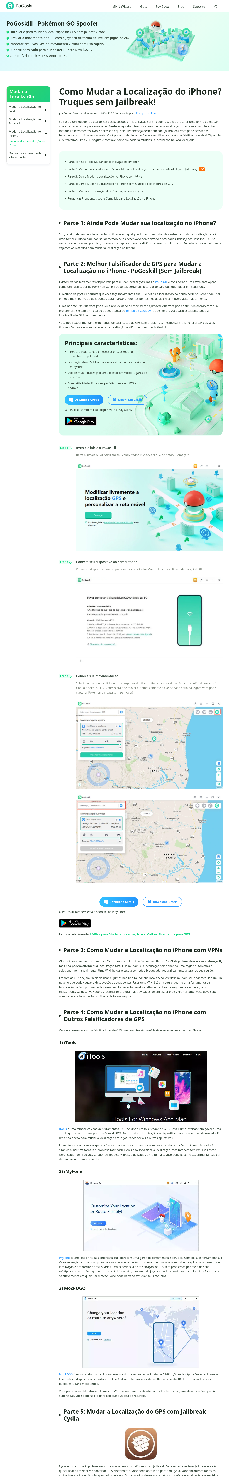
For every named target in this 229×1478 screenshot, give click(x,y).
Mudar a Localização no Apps (25, 109)
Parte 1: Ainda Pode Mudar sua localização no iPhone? (102, 162)
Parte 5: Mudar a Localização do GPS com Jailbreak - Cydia (105, 191)
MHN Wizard (121, 6)
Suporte (199, 6)
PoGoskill (161, 283)
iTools (63, 1129)
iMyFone (64, 1258)
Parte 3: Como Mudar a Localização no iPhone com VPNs (104, 177)
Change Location (146, 113)
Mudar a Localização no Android (25, 121)
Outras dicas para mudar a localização (26, 155)
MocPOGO (66, 1375)
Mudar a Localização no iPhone (25, 133)
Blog (180, 6)
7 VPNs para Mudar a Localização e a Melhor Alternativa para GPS (139, 935)
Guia (143, 6)
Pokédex (162, 6)
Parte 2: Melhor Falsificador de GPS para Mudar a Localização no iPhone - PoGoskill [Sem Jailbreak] (136, 169)
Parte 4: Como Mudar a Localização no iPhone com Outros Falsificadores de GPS (120, 184)
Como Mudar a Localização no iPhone (27, 143)
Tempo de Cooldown (139, 311)
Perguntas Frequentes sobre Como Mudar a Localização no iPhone (111, 199)
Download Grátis (84, 400)
